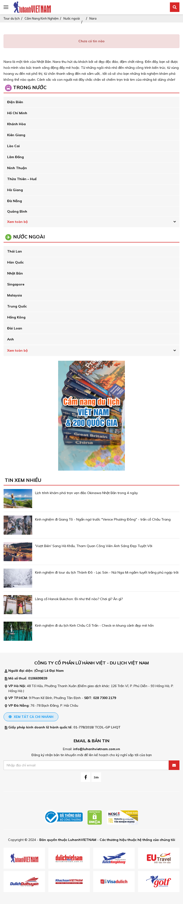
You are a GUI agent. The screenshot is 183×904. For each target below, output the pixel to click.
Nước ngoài (71, 18)
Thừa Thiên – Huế (22, 179)
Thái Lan (14, 251)
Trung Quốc (17, 306)
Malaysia (14, 295)
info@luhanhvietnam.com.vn (96, 749)
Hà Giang (15, 190)
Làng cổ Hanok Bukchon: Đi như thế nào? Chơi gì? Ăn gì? (79, 599)
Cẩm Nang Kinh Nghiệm (42, 18)
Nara (93, 18)
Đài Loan (14, 328)
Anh (10, 339)
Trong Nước (29, 87)
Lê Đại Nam (54, 670)
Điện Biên (15, 102)
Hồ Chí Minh (17, 113)
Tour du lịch (12, 18)
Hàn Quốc (15, 262)
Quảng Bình (17, 211)
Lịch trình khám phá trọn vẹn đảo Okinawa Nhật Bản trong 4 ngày (86, 493)
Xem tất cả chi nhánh (31, 717)
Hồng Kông (16, 317)
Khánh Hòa (16, 124)
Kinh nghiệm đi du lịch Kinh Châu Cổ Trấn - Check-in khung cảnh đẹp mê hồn (94, 625)
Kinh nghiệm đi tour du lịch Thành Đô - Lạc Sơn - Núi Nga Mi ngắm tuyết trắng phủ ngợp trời (106, 572)
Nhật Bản (15, 273)
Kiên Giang (16, 135)
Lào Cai (13, 146)
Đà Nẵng (14, 201)
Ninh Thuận (17, 168)
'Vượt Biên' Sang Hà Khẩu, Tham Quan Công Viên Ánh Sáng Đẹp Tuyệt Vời (93, 546)
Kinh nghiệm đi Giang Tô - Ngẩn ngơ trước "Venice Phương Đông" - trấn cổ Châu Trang (103, 519)
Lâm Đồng (15, 157)
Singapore (15, 284)
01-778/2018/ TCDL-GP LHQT (97, 727)
